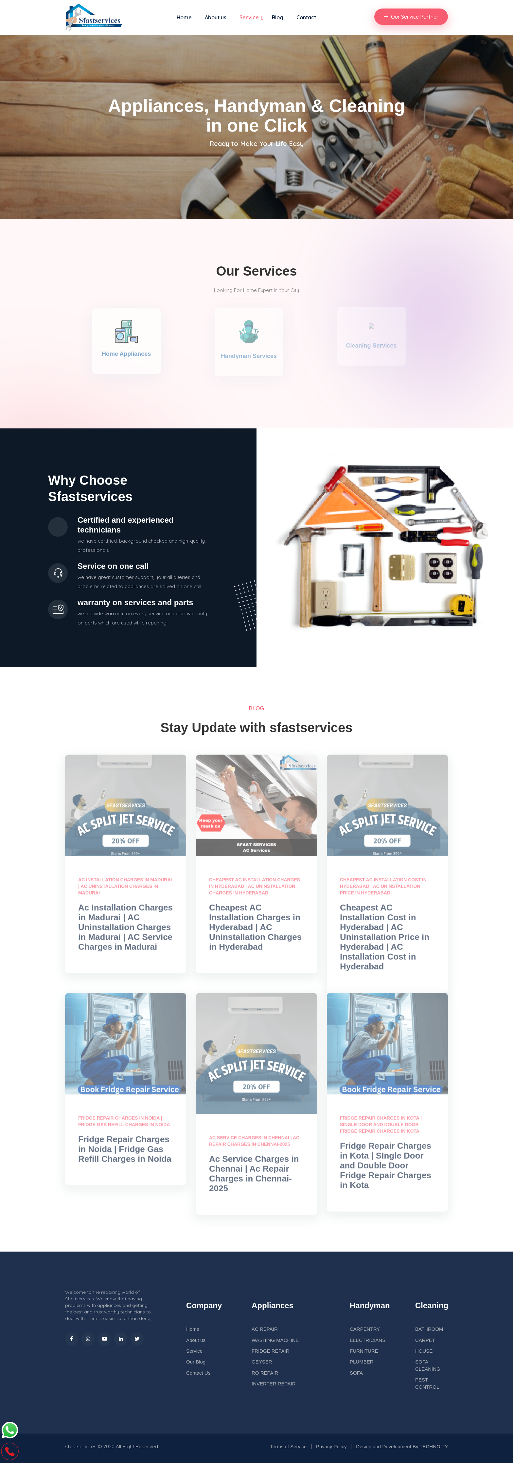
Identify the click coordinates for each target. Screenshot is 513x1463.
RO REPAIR (265, 1373)
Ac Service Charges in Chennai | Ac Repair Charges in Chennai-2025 (254, 1177)
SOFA (356, 1373)
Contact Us (198, 1373)
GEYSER (262, 1361)
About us (215, 17)
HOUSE (424, 1351)
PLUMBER (362, 1361)
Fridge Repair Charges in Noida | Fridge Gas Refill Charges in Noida (124, 1152)
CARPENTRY (365, 1329)
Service (249, 17)
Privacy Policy (331, 1446)
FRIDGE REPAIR (271, 1351)
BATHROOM (429, 1329)
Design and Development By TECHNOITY (402, 1446)
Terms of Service (288, 1446)
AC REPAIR (265, 1329)
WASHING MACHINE (275, 1340)
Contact (306, 17)
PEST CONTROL (427, 1383)
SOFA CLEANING (427, 1365)
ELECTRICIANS (367, 1340)
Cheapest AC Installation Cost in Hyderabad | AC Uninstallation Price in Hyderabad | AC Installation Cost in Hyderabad (384, 940)
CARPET (425, 1340)
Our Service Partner (411, 16)
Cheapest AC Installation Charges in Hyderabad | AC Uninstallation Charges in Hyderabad (255, 930)
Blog (277, 17)
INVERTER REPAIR (273, 1383)
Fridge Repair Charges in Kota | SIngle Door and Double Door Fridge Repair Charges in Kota (385, 1169)
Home (184, 17)
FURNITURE (364, 1351)
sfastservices (81, 1446)
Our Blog (195, 1361)
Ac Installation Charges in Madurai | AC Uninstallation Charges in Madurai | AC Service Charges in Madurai (125, 930)
